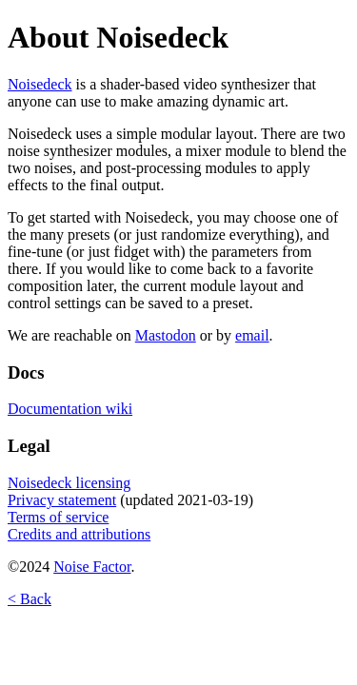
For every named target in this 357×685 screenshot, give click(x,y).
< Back (29, 599)
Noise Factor (91, 566)
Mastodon (165, 335)
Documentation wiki (70, 409)
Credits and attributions (79, 534)
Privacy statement (62, 500)
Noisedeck (40, 84)
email (252, 335)
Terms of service (58, 517)
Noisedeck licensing (69, 483)
